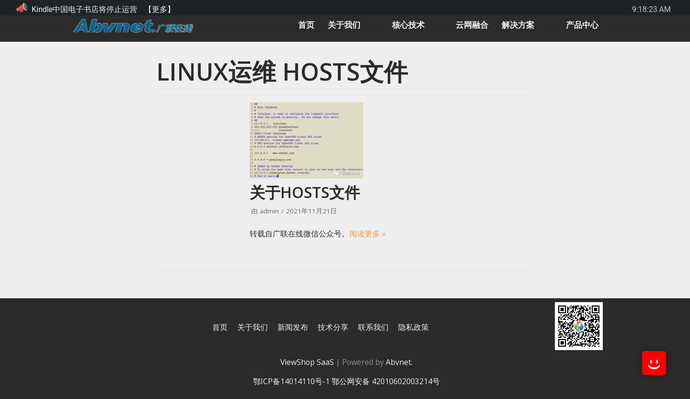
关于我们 (252, 327)
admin (269, 210)
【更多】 (159, 9)
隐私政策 (413, 327)
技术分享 (333, 327)
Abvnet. (399, 362)
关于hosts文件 (305, 192)
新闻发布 (292, 327)
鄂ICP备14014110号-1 (292, 381)
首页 (296, 25)
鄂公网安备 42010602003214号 (386, 381)
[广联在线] (133, 25)
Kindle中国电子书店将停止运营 (84, 9)
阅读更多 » (367, 233)
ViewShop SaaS (306, 362)
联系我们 (373, 327)
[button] (363, 25)
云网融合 (467, 25)
